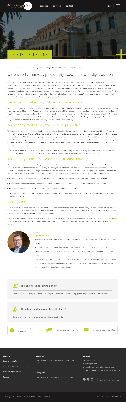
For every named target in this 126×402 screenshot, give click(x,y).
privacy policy (10, 397)
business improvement (12, 371)
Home (9, 68)
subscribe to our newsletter (109, 380)
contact (69, 6)
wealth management (11, 366)
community (19, 68)
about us (57, 6)
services (44, 6)
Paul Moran (43, 235)
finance (6, 377)
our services (8, 356)
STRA (102, 143)
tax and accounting (10, 361)
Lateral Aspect (116, 397)
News (28, 68)
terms (19, 397)
